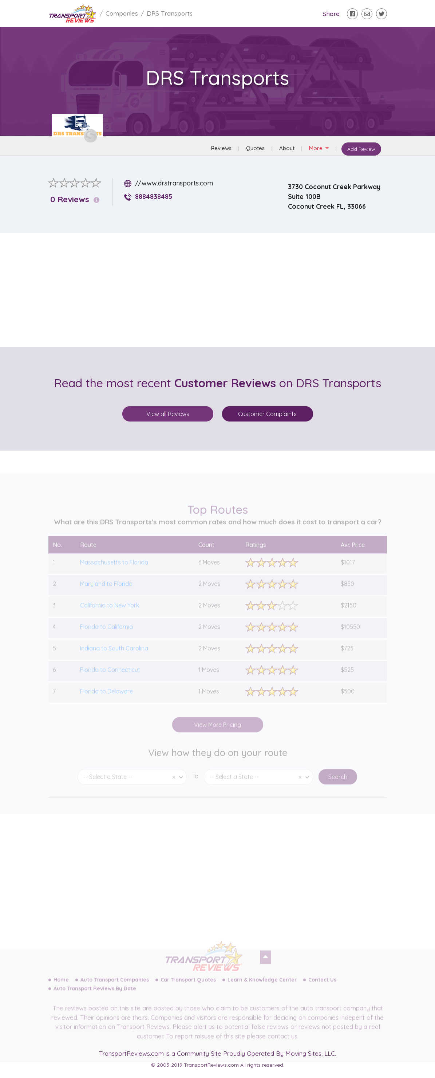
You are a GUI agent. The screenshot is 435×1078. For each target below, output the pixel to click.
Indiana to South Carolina (114, 655)
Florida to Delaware (106, 698)
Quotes (255, 148)
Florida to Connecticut (110, 677)
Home (61, 987)
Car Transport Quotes (188, 987)
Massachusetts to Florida (114, 569)
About (286, 148)
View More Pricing (217, 732)
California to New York (109, 612)
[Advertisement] (223, 290)
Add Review (361, 149)
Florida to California (106, 634)
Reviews (221, 148)
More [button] (316, 148)
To (195, 783)
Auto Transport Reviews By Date (95, 995)
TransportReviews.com (131, 1053)
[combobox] (132, 784)
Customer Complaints (267, 414)
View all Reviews (167, 414)
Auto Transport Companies (114, 987)
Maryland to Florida (106, 591)
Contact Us (322, 987)
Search (337, 784)
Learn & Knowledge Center (262, 987)
